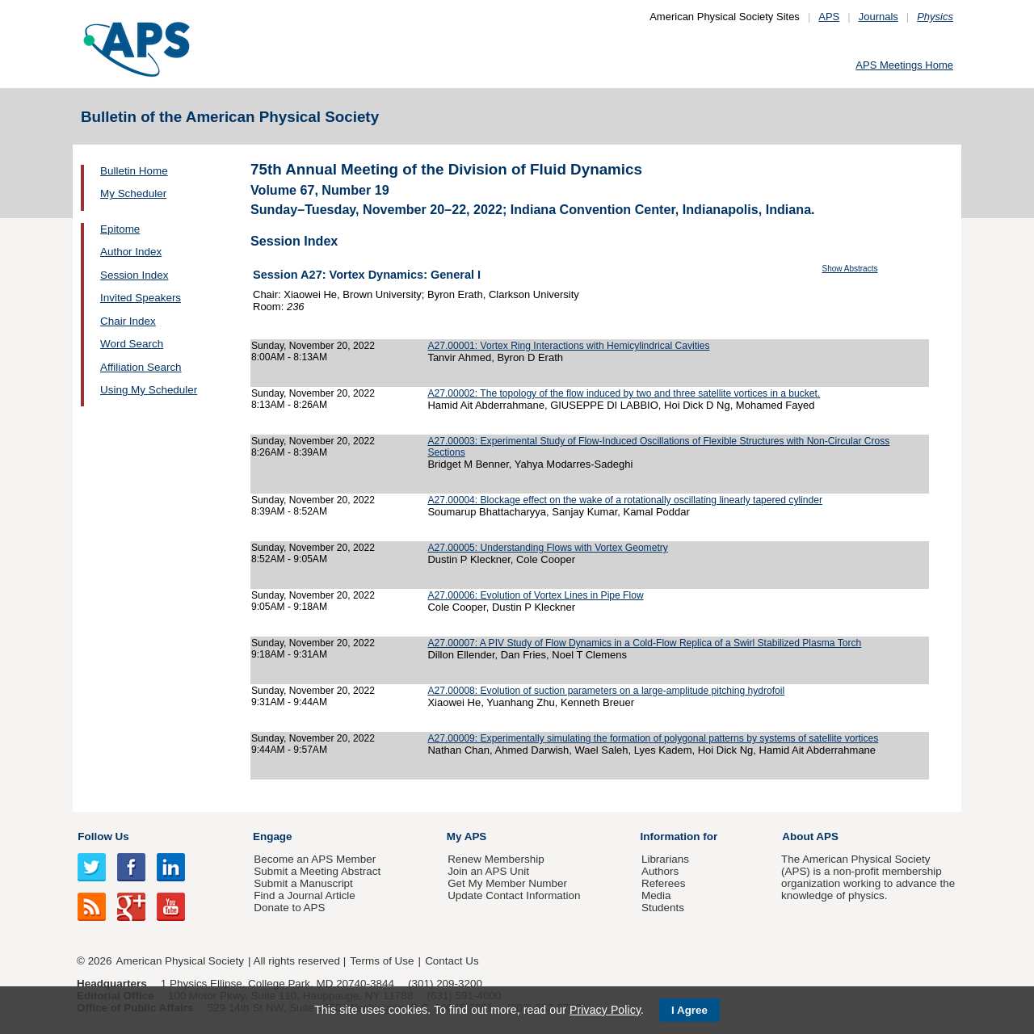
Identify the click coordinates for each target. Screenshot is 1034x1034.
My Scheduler (133, 193)
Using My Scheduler (148, 390)
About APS (810, 836)
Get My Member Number (507, 883)
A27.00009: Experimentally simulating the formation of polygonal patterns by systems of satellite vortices (652, 738)
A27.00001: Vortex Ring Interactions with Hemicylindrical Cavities (568, 345)
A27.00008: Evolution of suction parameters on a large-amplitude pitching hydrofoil (605, 690)
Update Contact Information (514, 895)
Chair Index (128, 321)
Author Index (131, 252)
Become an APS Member (315, 859)
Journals (878, 17)
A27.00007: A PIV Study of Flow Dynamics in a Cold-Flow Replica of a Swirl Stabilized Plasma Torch (644, 643)
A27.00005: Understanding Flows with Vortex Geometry (547, 547)
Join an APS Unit (488, 871)
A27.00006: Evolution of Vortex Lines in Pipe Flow (535, 595)
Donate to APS (289, 908)
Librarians (665, 859)
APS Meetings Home (904, 65)
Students (662, 908)
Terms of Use (382, 961)
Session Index (134, 275)
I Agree (689, 1010)
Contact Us (451, 961)
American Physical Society (180, 961)
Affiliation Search (141, 367)
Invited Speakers (140, 298)
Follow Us (103, 836)
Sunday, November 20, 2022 (313, 345)
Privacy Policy (605, 1009)
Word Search (131, 344)
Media (656, 895)
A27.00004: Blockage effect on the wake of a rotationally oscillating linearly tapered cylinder (624, 500)
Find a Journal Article (304, 895)
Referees (663, 883)
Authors (660, 871)
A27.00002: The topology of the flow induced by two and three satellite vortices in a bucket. (623, 393)
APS (828, 17)
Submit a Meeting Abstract (317, 871)
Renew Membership (496, 859)
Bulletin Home (134, 171)
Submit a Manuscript (303, 883)
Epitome (120, 229)
